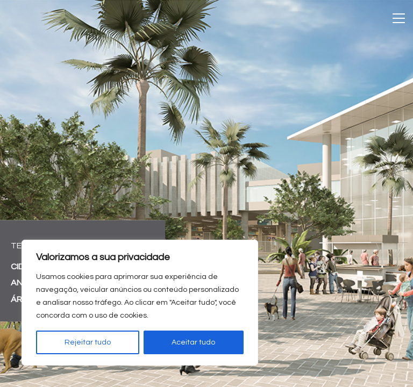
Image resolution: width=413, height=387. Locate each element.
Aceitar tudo (193, 342)
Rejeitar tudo (88, 342)
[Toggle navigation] (399, 18)
